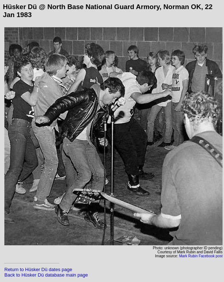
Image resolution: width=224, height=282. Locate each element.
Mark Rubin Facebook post (201, 256)
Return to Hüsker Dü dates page (38, 269)
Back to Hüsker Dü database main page (46, 275)
